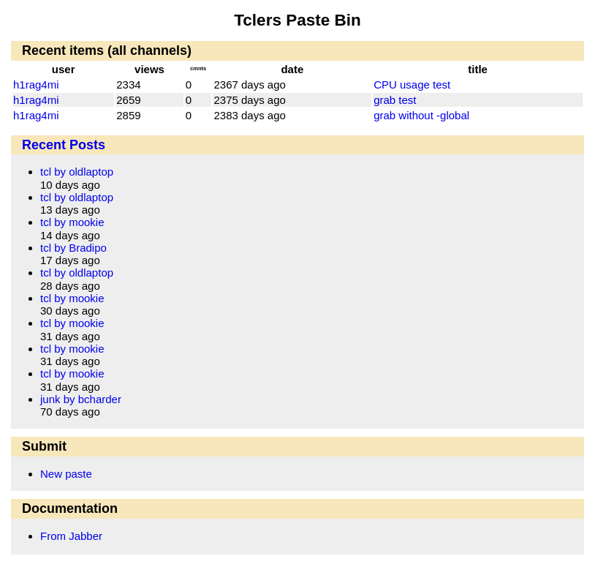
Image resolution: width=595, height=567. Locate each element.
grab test (395, 100)
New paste (66, 474)
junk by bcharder (80, 399)
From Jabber (71, 536)
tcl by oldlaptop (76, 171)
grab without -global (421, 115)
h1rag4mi (36, 84)
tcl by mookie (72, 222)
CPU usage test (412, 84)
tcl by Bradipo (73, 247)
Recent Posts (63, 145)
